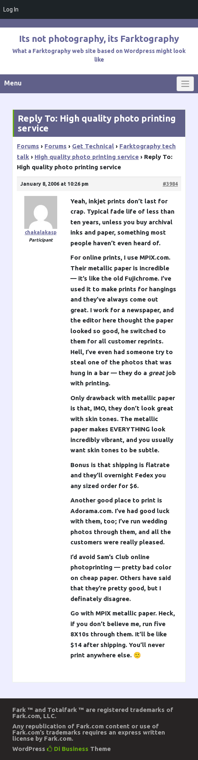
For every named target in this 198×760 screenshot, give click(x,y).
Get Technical (93, 146)
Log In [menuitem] (11, 9)
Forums (28, 146)
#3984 (170, 184)
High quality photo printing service (87, 156)
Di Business (68, 748)
